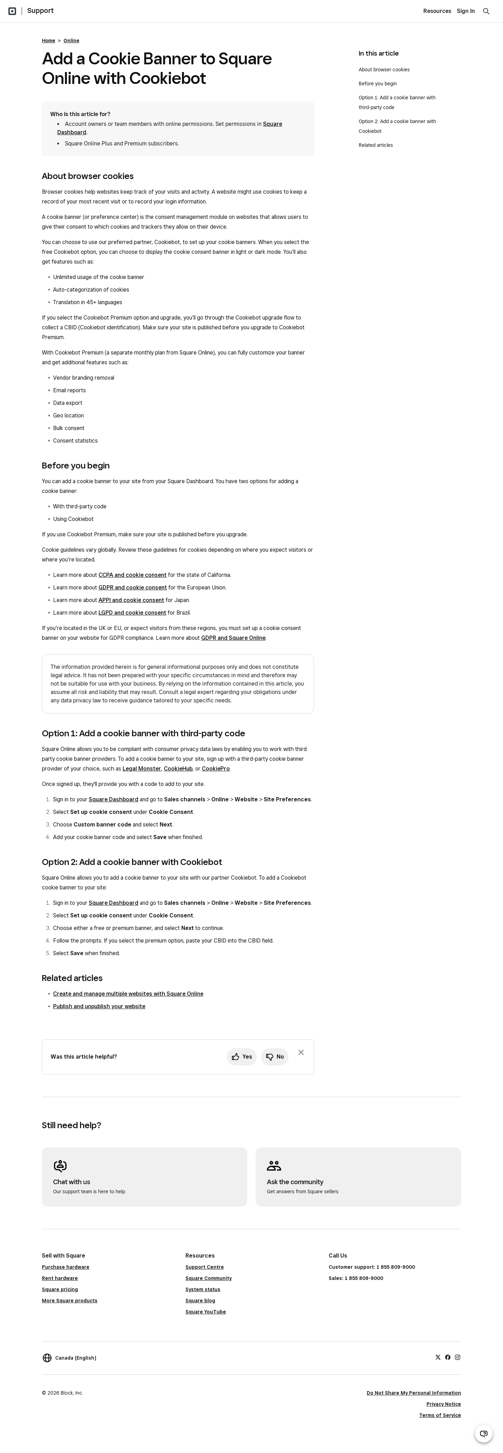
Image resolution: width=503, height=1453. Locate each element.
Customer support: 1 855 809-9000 (372, 1267)
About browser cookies (384, 69)
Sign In (466, 11)
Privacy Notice (444, 1404)
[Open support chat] (484, 1434)
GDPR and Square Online (233, 638)
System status (202, 1289)
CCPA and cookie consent (133, 575)
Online (71, 40)
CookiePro (216, 768)
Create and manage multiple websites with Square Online (128, 993)
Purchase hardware (65, 1267)
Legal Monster (142, 768)
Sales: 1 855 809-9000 (356, 1278)
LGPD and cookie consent (132, 612)
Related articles (376, 145)
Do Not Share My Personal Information (414, 1393)
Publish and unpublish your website (99, 1006)
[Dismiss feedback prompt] (301, 1052)
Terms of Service (440, 1415)
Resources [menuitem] (437, 11)
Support (40, 10)
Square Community (208, 1278)
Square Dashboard (113, 799)
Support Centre (204, 1267)
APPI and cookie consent (131, 600)
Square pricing (60, 1289)
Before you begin (378, 83)
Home (48, 40)
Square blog (200, 1300)
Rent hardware (60, 1278)
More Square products (69, 1300)
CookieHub (178, 768)
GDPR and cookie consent (133, 587)
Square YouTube (205, 1312)
